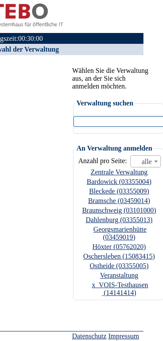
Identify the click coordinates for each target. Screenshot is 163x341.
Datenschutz (89, 336)
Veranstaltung (119, 275)
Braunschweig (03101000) (119, 210)
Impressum (123, 336)
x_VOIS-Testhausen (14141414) (120, 288)
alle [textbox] (147, 161)
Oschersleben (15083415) (119, 256)
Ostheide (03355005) (119, 265)
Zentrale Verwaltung (119, 172)
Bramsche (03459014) (119, 200)
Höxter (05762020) (119, 246)
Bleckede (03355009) (119, 191)
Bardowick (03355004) (119, 181)
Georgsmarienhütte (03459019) (119, 233)
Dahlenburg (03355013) (119, 219)
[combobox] (145, 161)
